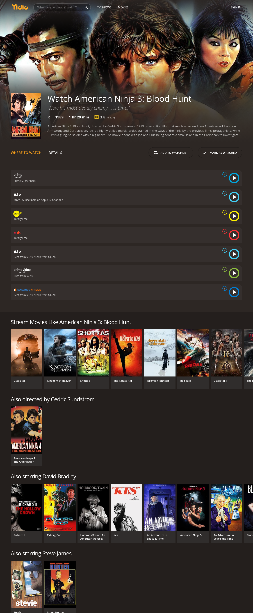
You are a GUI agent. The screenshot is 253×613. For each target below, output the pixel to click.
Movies (123, 7)
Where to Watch (26, 152)
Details (55, 152)
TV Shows (104, 7)
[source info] (224, 174)
